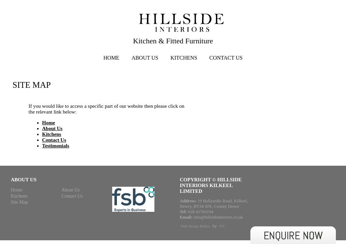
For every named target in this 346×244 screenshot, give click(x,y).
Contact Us (226, 58)
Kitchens (183, 58)
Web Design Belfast (196, 226)
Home (111, 58)
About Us (144, 58)
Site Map (19, 202)
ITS (222, 226)
